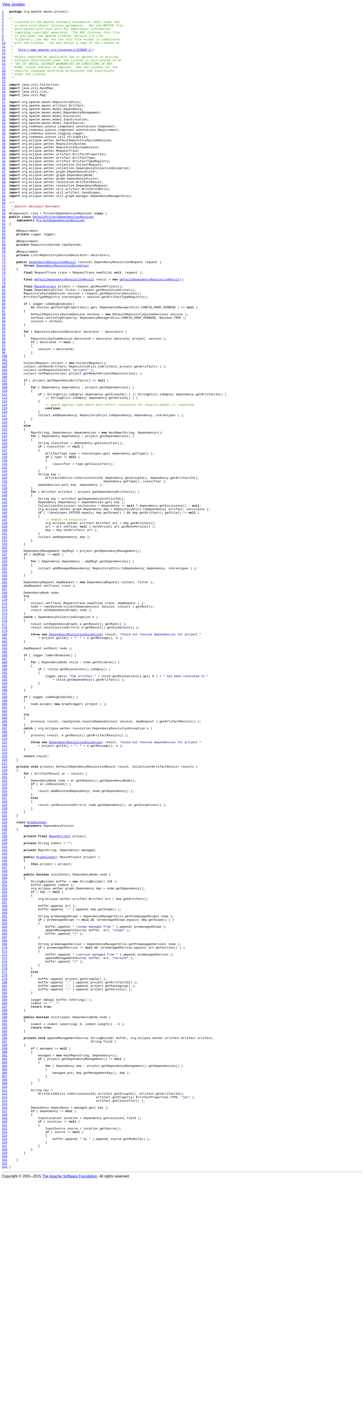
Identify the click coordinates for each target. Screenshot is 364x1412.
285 (4, 1198)
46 (4, 200)
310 (4, 1302)
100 (4, 425)
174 (4, 734)
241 (4, 1014)
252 (4, 1060)
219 (4, 922)
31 (4, 137)
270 (4, 1135)
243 (4, 1022)
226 (4, 951)
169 (4, 713)
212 (4, 893)
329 (4, 1382)
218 (4, 918)
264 (4, 1110)
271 (4, 1139)
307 (4, 1290)
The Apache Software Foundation (69, 1408)
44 (4, 192)
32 (4, 141)
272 (4, 1144)
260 (4, 1093)
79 (4, 338)
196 (4, 826)
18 (4, 83)
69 (4, 296)
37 (4, 162)
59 (4, 254)
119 (4, 505)
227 (4, 956)
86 (4, 367)
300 (4, 1260)
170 (4, 718)
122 (4, 517)
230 (4, 968)
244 (4, 1027)
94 (4, 400)
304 (4, 1277)
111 (4, 471)
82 (4, 350)
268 (4, 1127)
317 (4, 1331)
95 (4, 404)
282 (4, 1185)
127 (4, 538)
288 (4, 1210)
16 (4, 75)
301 (4, 1265)
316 (4, 1327)
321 (4, 1348)
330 (4, 1386)
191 (4, 805)
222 (4, 935)
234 (4, 985)
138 (4, 584)
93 (4, 396)
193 (4, 814)
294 (4, 1235)
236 (4, 993)
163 (4, 688)
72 (4, 308)
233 (4, 981)
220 (4, 926)
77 (4, 329)
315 (4, 1323)
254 (4, 1068)
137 (4, 580)
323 (4, 1356)
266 (4, 1118)
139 (4, 588)
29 (4, 129)
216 (4, 910)
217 (4, 914)
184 (4, 776)
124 (4, 526)
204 (4, 860)
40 (4, 175)
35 (4, 154)
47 (4, 204)
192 (4, 809)
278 (4, 1169)
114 (4, 484)
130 (4, 551)
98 (4, 417)
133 (4, 563)
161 (4, 680)
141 (4, 597)
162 (4, 684)
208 (4, 876)
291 (4, 1223)
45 (4, 196)
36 (4, 158)
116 (4, 492)
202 (4, 851)
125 (4, 530)
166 (4, 701)
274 (4, 1152)
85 (4, 363)
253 (4, 1064)
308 (4, 1294)
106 (4, 450)
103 (4, 438)
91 (4, 388)
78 (4, 333)
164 (4, 693)
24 (4, 108)
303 (4, 1273)
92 (4, 392)
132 (4, 559)
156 (4, 659)
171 (4, 722)
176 (4, 743)
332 (4, 1394)
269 (4, 1131)
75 (4, 321)
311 (4, 1306)
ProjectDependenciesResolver (60, 263)
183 (4, 772)
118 (4, 501)
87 (4, 371)
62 (4, 267)
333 (4, 1398)
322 (4, 1352)
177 (4, 747)
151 (4, 638)
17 (4, 79)
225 (4, 947)
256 (4, 1077)
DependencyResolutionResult (52, 313)
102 (4, 434)
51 (4, 221)
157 (4, 663)
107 (4, 455)
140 (4, 592)
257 (4, 1081)
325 (4, 1365)
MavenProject (45, 342)
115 (4, 488)
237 (4, 997)
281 (4, 1181)
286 (4, 1202)
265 (4, 1114)
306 (4, 1285)
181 (4, 764)
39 (4, 171)
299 (4, 1256)
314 (4, 1319)
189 (4, 797)
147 (4, 622)
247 (4, 1039)
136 (4, 576)
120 (4, 509)
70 (4, 300)
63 (4, 271)
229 (4, 964)
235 (4, 989)
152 (4, 642)
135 (4, 571)
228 (4, 960)
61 (4, 263)
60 (4, 258)
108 (4, 459)
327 (4, 1373)
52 (4, 225)
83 (4, 354)
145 (4, 613)
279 (4, 1173)
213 (4, 897)
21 (4, 95)
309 (4, 1298)
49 (4, 212)
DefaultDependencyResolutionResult (64, 333)
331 (4, 1390)
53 (4, 229)
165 (4, 697)
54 (4, 233)
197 (4, 830)
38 (4, 166)
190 (4, 801)
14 (4, 66)
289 (4, 1215)
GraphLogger (37, 985)
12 (4, 58)
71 (4, 304)
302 (4, 1269)
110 (4, 467)
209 (4, 880)
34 (4, 150)
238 (4, 1002)
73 (4, 313)
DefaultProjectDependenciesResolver (63, 258)
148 (4, 626)
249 (4, 1047)
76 (4, 325)
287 (4, 1206)
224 (4, 943)
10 (4, 50)
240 (4, 1010)
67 (4, 288)
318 (4, 1336)
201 (4, 847)
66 (4, 283)
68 (4, 292)
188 (4, 793)
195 (4, 822)
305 (4, 1281)
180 (4, 759)
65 (4, 279)
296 (4, 1244)
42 (4, 183)
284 (4, 1194)
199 (4, 839)
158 (4, 668)
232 (4, 977)
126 (4, 534)
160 (4, 676)
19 (4, 87)
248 (4, 1043)
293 (4, 1231)
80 (4, 342)
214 (4, 901)
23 (4, 104)
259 (4, 1089)
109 (4, 463)
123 (4, 521)
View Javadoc (13, 4)
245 (4, 1031)
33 (4, 146)
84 (4, 359)
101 (4, 430)
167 (4, 705)
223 (4, 939)
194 (4, 818)
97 (4, 413)
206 (4, 868)
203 (4, 855)
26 (4, 116)
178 (4, 751)
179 (4, 755)
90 (4, 384)
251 (4, 1056)
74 (4, 317)
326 (4, 1369)
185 (4, 780)
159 (4, 672)
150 (4, 634)
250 (4, 1052)
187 (4, 789)
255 (4, 1073)
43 (4, 187)
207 (4, 872)
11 (4, 54)
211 (4, 889)
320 (4, 1344)
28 (4, 125)
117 (4, 496)
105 (4, 446)
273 (4, 1148)
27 (4, 121)
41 (4, 179)
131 (4, 555)
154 (4, 651)
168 (4, 709)
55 (4, 237)
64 (4, 275)
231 (4, 972)
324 (4, 1361)
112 (4, 475)
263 (4, 1106)
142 (4, 601)
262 (4, 1102)
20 (4, 91)
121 (4, 513)
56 (4, 242)
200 (4, 843)
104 (4, 442)
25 (4, 112)
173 (4, 730)
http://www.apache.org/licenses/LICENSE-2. (55, 58)
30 (4, 133)
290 (4, 1219)
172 (4, 726)
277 (4, 1164)
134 (4, 567)
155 (4, 655)
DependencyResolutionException (62, 317)
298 (4, 1252)
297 (4, 1248)
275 (4, 1156)
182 (4, 768)
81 (4, 346)
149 (4, 630)
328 (4, 1377)
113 (4, 480)
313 (4, 1315)
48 (4, 208)
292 (4, 1227)
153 (4, 647)
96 (4, 409)
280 (4, 1177)
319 (4, 1340)
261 (4, 1098)
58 (4, 250)
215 (4, 906)
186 (4, 784)
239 (4, 1006)
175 (4, 739)
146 (4, 617)
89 (4, 379)
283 (4, 1189)
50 (4, 217)
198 (4, 835)
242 (4, 1018)
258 (4, 1085)
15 (4, 70)
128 (4, 542)
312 (4, 1311)
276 (4, 1160)
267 (4, 1123)
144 (4, 609)
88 (4, 375)
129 (4, 546)
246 (4, 1035)
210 (4, 885)
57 (4, 246)
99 (4, 421)
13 (4, 62)
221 (4, 931)
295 (4, 1240)
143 (4, 605)
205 (4, 864)
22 (4, 100)
